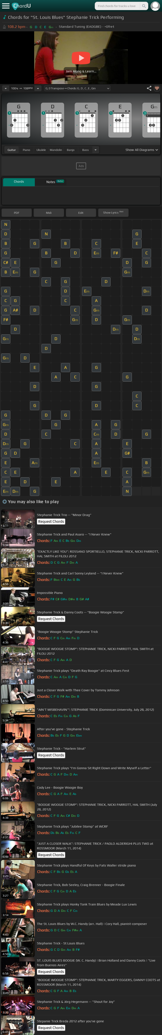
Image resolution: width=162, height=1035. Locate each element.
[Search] (143, 6)
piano (26, 150)
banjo (70, 150)
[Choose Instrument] (95, 149)
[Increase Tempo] (38, 88)
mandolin (56, 150)
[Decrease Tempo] (5, 88)
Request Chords (51, 521)
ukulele (41, 150)
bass (85, 150)
